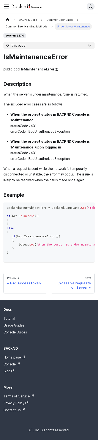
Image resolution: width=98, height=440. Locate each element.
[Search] (91, 6)
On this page (15, 45)
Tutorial (9, 318)
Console (11, 364)
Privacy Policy (15, 403)
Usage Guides (13, 325)
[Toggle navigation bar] (6, 6)
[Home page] (7, 19)
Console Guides (15, 332)
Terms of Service (18, 396)
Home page (14, 357)
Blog (8, 371)
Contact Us (14, 410)
